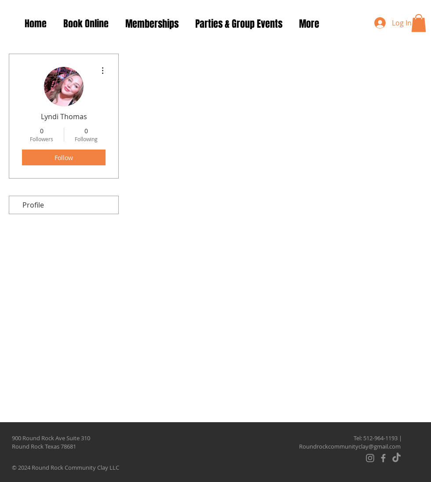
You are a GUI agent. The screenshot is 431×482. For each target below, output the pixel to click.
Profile (33, 205)
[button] (418, 23)
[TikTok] (396, 458)
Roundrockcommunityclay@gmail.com (350, 446)
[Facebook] (383, 458)
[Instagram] (370, 458)
